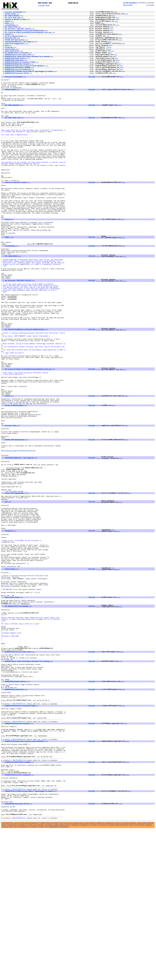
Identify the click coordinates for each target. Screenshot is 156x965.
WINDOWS (64, 962)
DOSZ (48, 959)
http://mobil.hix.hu (19, 821)
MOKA (61, 961)
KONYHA (149, 959)
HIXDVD (118, 959)
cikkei (115, 12)
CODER (42, 959)
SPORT (142, 961)
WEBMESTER (54, 962)
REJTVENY (130, 961)
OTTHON (101, 961)
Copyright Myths (44, 5)
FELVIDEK (55, 959)
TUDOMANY (22, 962)
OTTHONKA (110, 961)
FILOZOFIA (67, 959)
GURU (81, 959)
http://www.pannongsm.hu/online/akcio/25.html (18, 522)
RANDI (122, 961)
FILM (61, 959)
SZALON (5, 962)
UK (28, 962)
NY (91, 961)
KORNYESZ (12, 961)
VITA (46, 962)
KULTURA (28, 961)
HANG (86, 959)
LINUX (35, 961)
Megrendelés (128, 5)
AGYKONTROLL (8, 959)
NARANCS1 (84, 961)
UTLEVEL (41, 962)
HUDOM (125, 959)
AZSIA (27, 959)
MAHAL (50, 961)
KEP (144, 959)
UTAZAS (33, 962)
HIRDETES (100, 959)
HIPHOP (92, 959)
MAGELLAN (42, 961)
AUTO (22, 959)
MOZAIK (68, 961)
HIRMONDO (109, 959)
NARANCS (75, 961)
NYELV (95, 961)
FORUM (75, 959)
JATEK (139, 959)
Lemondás (150, 5)
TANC (11, 962)
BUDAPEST (34, 959)
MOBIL (45, 3)
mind (24, 12)
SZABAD (148, 961)
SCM (136, 961)
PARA (117, 961)
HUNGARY (132, 959)
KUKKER (20, 961)
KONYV (4, 961)
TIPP (15, 962)
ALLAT (16, 959)
